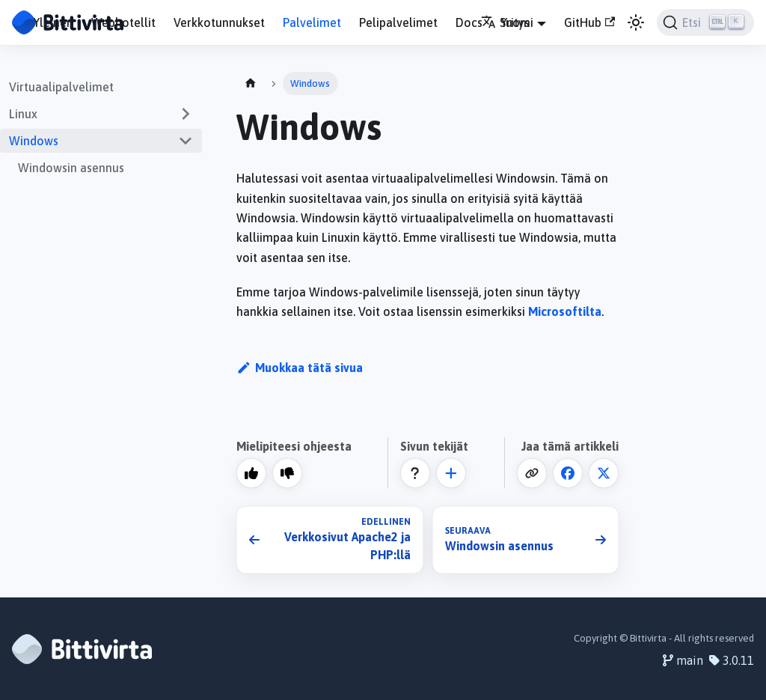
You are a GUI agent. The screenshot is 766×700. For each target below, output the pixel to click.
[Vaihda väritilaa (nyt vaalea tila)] (636, 22)
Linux (23, 114)
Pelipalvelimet (398, 22)
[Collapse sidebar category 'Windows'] (185, 141)
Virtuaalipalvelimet (61, 87)
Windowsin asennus (71, 167)
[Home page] (250, 83)
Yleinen (53, 22)
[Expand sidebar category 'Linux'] (185, 114)
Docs (469, 22)
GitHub (589, 22)
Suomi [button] (507, 22)
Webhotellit (123, 22)
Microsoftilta (564, 311)
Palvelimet (312, 22)
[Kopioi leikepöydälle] (532, 473)
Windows (33, 140)
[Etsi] (705, 22)
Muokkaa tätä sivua (299, 367)
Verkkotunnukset (219, 22)
